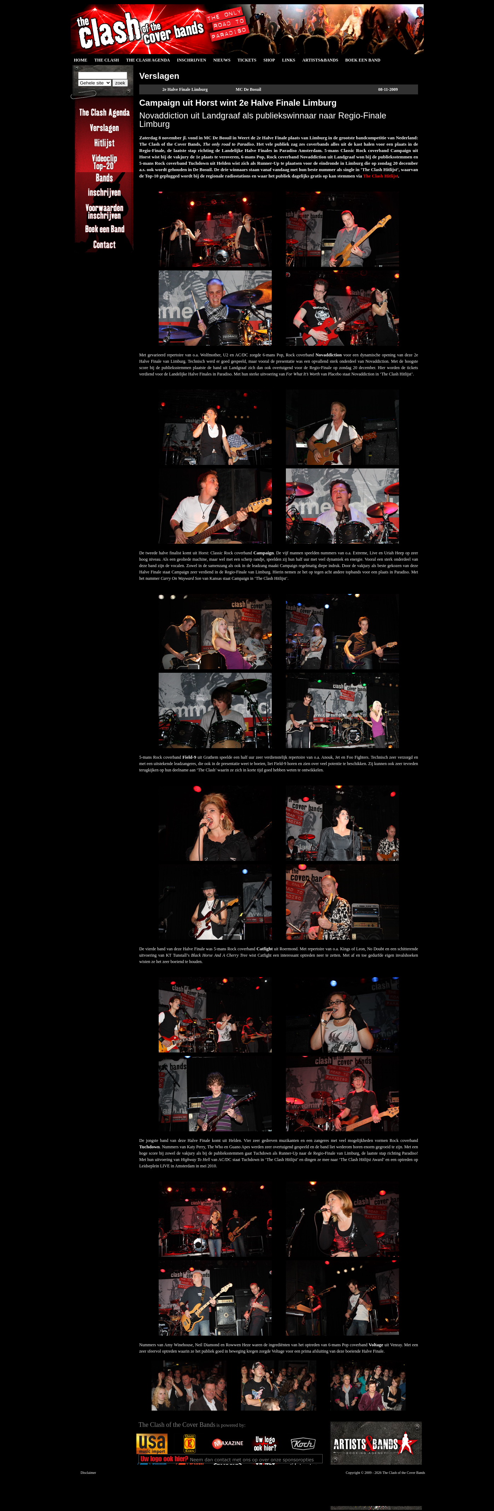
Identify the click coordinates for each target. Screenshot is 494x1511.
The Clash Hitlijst (380, 176)
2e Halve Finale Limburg (184, 89)
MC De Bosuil (248, 89)
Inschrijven (191, 60)
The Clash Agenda (148, 60)
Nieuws (221, 60)
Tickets (246, 60)
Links (288, 60)
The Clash (106, 60)
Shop (269, 60)
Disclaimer (88, 1473)
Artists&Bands (320, 60)
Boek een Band (362, 60)
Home (80, 60)
